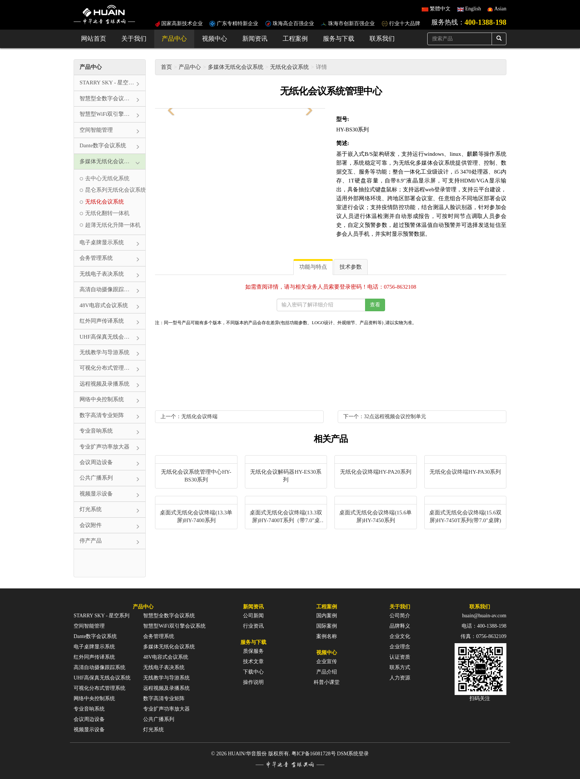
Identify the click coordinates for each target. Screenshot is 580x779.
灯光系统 (153, 729)
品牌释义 (400, 626)
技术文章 (253, 661)
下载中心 (253, 672)
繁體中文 (440, 8)
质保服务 (253, 651)
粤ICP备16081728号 (313, 753)
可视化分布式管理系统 (99, 688)
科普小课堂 (327, 682)
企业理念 (400, 646)
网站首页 (93, 38)
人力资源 (400, 678)
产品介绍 (326, 672)
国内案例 (326, 615)
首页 (166, 67)
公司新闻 (253, 615)
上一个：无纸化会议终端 (189, 416)
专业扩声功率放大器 (166, 709)
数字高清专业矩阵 (164, 698)
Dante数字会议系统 (95, 636)
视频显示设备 (89, 729)
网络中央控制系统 (94, 698)
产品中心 (174, 38)
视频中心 (214, 38)
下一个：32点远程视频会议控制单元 (384, 416)
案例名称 (326, 636)
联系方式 (400, 667)
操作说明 (253, 682)
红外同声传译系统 (94, 657)
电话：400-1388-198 (484, 626)
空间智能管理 (89, 626)
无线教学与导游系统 (166, 678)
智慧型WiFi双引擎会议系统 (174, 626)
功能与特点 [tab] (313, 267)
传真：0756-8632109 (483, 636)
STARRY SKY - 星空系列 (101, 615)
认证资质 (400, 657)
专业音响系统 (89, 709)
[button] (170, 108)
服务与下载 (338, 38)
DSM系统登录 (353, 753)
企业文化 (400, 636)
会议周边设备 (89, 719)
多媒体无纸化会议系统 (235, 67)
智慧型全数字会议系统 (169, 615)
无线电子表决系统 (164, 667)
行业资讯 (253, 626)
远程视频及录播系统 (166, 688)
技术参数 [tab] (351, 267)
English (473, 8)
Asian (500, 8)
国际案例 (326, 626)
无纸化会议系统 (289, 67)
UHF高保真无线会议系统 (102, 678)
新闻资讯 (254, 38)
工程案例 (295, 38)
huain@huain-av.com (484, 615)
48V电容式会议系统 (165, 657)
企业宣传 (326, 661)
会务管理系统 (158, 636)
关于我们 (133, 38)
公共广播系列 (158, 719)
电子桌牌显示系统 (94, 646)
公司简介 (400, 615)
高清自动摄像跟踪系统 (99, 667)
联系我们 (382, 38)
